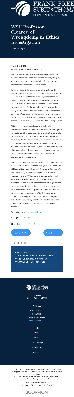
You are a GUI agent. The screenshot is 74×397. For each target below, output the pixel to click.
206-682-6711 (36, 298)
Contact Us (37, 352)
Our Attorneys (37, 342)
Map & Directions (36, 321)
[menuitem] (25, 385)
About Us (37, 337)
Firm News (27, 218)
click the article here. (33, 212)
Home (37, 332)
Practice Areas (37, 347)
